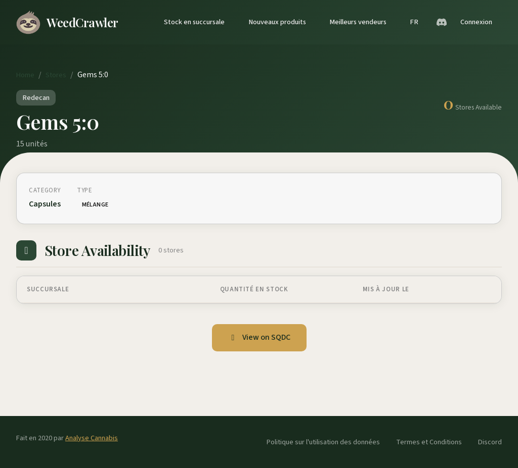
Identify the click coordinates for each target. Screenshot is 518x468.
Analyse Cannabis (91, 438)
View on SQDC (259, 337)
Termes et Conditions (429, 442)
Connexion (476, 22)
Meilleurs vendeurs (357, 22)
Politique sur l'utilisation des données (323, 442)
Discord (490, 442)
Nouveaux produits (277, 22)
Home (25, 75)
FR (414, 22)
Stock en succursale (194, 22)
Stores (56, 75)
